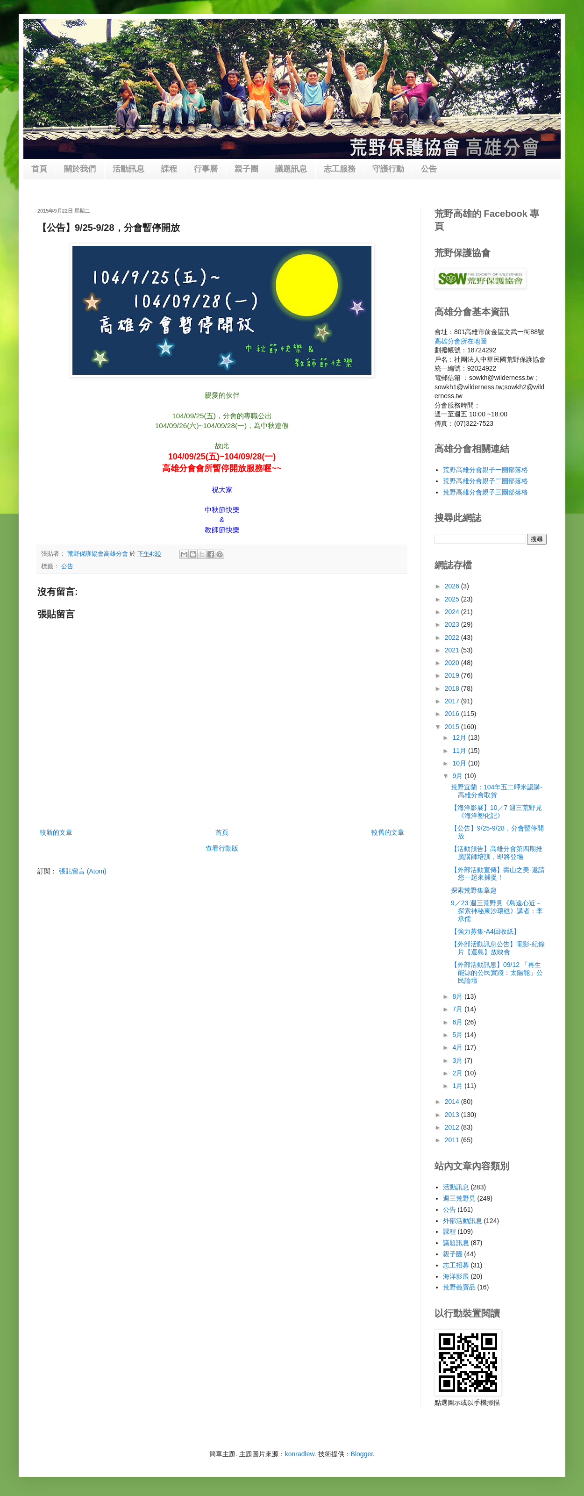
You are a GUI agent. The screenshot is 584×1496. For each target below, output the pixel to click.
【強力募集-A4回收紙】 (485, 931)
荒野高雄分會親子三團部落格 (485, 492)
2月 (458, 1073)
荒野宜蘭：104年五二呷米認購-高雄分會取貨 (496, 791)
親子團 (246, 169)
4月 (458, 1047)
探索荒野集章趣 (474, 890)
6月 (458, 1022)
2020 (453, 662)
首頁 (39, 169)
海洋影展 (456, 1276)
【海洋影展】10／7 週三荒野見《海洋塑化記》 (496, 811)
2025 (453, 599)
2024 (453, 612)
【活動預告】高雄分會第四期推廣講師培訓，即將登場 (496, 852)
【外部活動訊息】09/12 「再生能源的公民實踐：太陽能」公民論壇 (497, 972)
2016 (453, 713)
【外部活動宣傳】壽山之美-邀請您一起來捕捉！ (498, 873)
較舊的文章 (387, 832)
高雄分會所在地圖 (460, 341)
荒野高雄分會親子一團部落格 (485, 469)
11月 (460, 750)
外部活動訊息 (462, 1220)
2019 (453, 675)
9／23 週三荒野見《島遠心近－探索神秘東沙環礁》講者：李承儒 (497, 911)
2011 (453, 1140)
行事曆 (206, 169)
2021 (453, 650)
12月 (460, 737)
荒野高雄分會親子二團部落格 (485, 481)
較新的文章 (56, 832)
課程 (169, 169)
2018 (453, 688)
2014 (453, 1101)
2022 (453, 637)
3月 (458, 1060)
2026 (453, 586)
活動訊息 (128, 169)
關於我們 (80, 169)
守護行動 (388, 169)
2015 (453, 726)
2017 (453, 701)
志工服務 (340, 169)
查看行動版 (222, 848)
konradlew (299, 1454)
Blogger (362, 1454)
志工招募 (456, 1265)
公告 (429, 169)
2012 (453, 1127)
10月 (460, 763)
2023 (453, 624)
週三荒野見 (459, 1198)
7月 (458, 1009)
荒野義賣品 (459, 1287)
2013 (453, 1114)
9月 (458, 776)
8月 (458, 996)
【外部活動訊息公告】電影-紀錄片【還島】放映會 (498, 948)
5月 (458, 1034)
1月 (458, 1085)
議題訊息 (291, 169)
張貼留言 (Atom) (83, 871)
